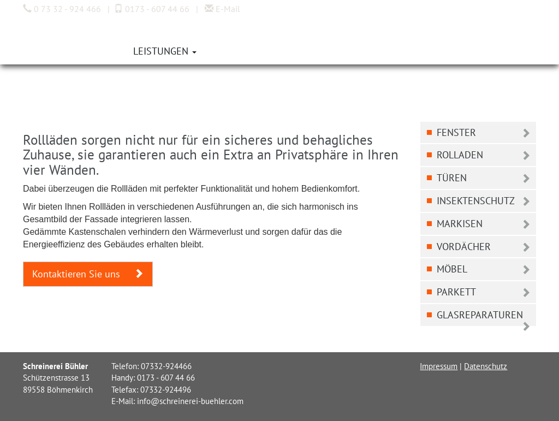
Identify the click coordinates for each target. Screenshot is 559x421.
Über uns (95, 51)
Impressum (438, 366)
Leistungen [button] (165, 51)
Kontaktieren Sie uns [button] (88, 274)
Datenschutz (485, 366)
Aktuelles (236, 51)
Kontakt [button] (301, 51)
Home (44, 51)
